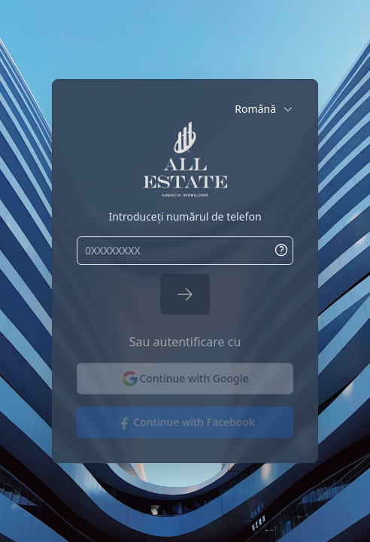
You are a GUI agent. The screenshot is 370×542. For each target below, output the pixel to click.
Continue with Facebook (184, 422)
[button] (264, 109)
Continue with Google (184, 379)
